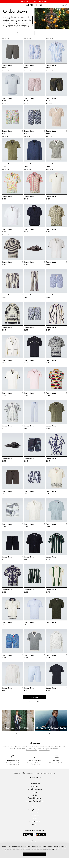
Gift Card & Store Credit (34, 789)
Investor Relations (34, 822)
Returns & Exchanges (34, 798)
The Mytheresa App (34, 810)
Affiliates (34, 825)
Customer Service (34, 783)
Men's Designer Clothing (44, 750)
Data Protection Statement (49, 849)
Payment (34, 792)
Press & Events (34, 816)
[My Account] (63, 5)
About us (34, 807)
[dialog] (34, 850)
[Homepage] (34, 5)
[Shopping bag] (66, 5)
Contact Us (34, 786)
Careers (34, 819)
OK (35, 854)
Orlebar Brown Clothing (31, 750)
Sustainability (34, 813)
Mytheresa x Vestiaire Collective (34, 801)
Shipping (34, 795)
